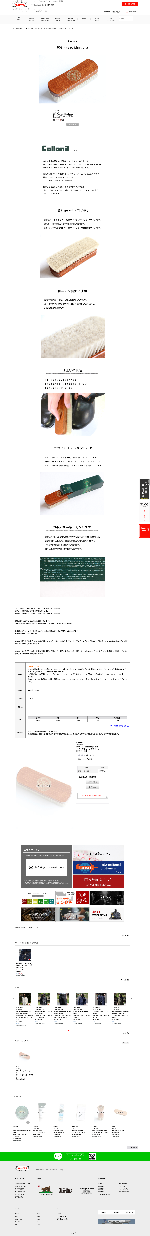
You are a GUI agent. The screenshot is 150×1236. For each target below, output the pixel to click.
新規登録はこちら (118, 12)
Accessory (39, 1222)
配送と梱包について (21, 1186)
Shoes (38, 1219)
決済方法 (101, 1191)
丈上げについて (19, 1194)
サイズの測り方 (19, 1189)
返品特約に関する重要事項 (87, 777)
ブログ (59, 1213)
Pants (38, 1216)
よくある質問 (123, 1183)
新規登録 (101, 1186)
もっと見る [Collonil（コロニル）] (125, 935)
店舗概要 (101, 1189)
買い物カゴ (129, 1212)
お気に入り (92, 787)
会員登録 (116, 1212)
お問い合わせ (92, 782)
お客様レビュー (19, 1197)
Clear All (126, 1042)
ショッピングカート (125, 1189)
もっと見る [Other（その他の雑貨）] (125, 980)
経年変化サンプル (62, 1219)
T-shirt (17, 1213)
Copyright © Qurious (75, 1233)
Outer (38, 1213)
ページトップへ (133, 1147)
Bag (16, 1224)
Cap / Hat (18, 1222)
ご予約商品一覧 (61, 1216)
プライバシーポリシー (104, 1194)
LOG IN (107, 12)
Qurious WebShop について (23, 1183)
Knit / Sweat (18, 1219)
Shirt (16, 1216)
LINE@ (103, 1212)
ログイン (101, 1183)
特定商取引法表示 (124, 1191)
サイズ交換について (21, 1191)
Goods (38, 1224)
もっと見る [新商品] (125, 1033)
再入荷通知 (102, 771)
